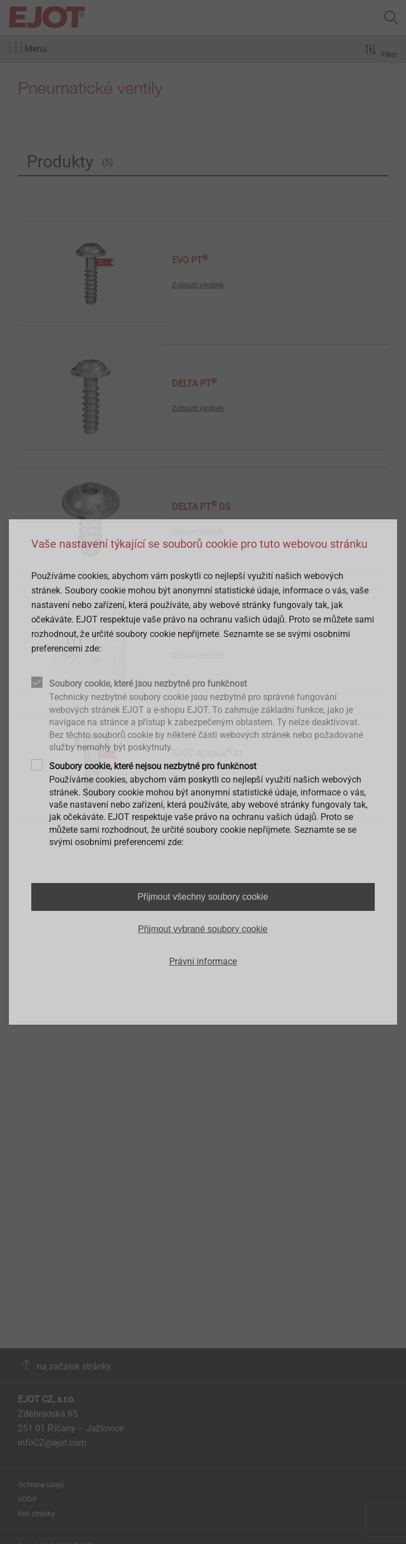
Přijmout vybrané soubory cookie (203, 929)
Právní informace (203, 961)
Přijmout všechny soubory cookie (202, 896)
